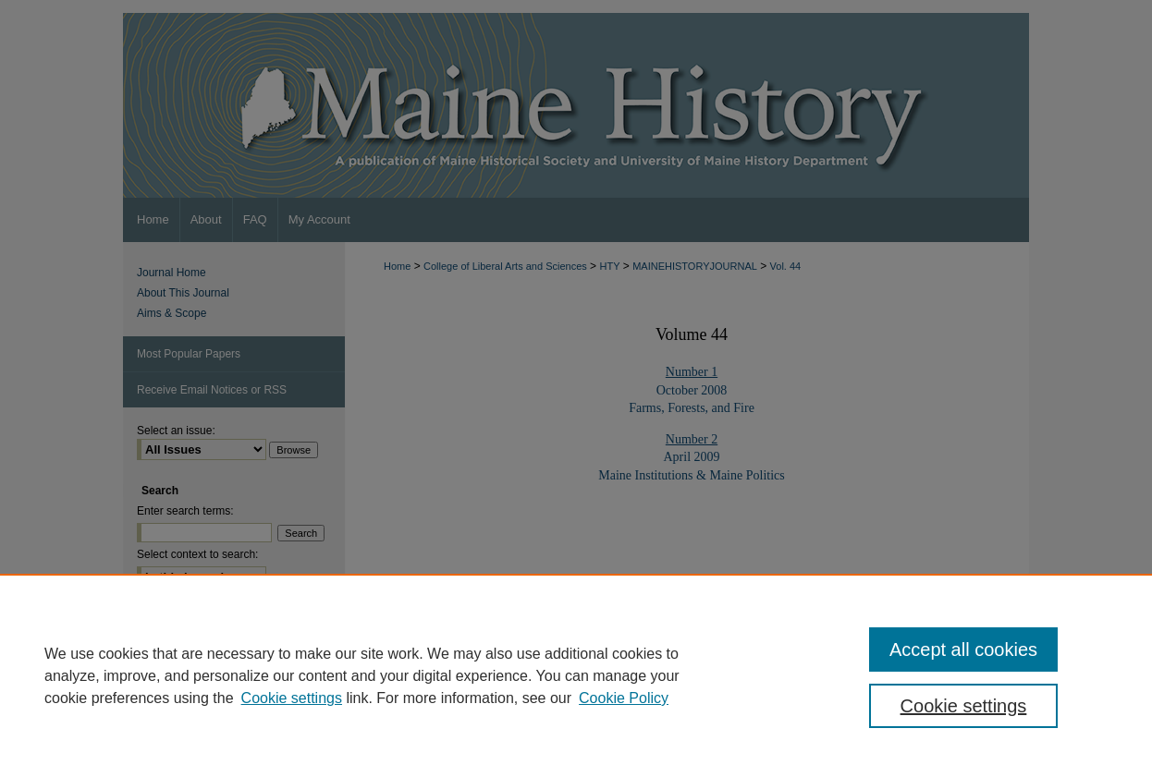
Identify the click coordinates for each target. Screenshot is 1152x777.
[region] (576, 675)
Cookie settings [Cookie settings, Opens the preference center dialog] (964, 706)
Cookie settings (291, 698)
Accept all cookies (963, 649)
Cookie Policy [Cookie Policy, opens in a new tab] (623, 698)
